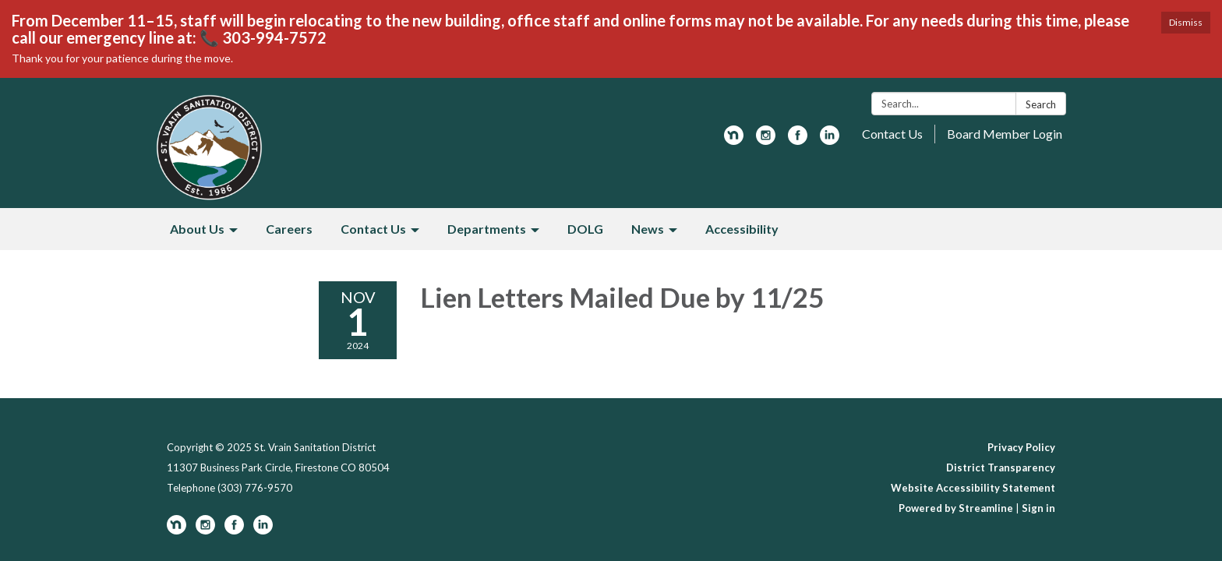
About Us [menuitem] (197, 228)
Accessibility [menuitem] (742, 228)
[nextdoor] (733, 139)
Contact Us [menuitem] (373, 228)
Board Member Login (1004, 133)
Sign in (1038, 508)
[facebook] (797, 139)
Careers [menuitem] (289, 228)
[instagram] (765, 139)
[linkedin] (829, 139)
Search (1041, 104)
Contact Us (892, 133)
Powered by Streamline (956, 508)
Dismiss (1186, 22)
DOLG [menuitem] (585, 228)
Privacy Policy (1021, 447)
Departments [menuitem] (486, 228)
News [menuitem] (647, 228)
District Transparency (1000, 467)
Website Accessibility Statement (973, 488)
